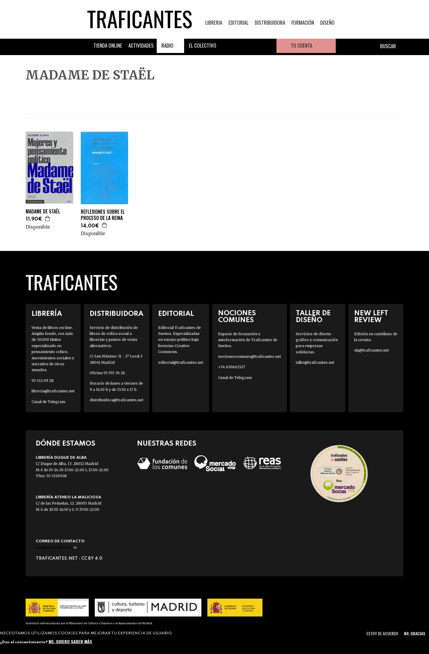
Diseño (327, 22)
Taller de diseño (313, 317)
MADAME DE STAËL (43, 211)
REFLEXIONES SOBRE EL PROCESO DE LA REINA (103, 215)
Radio (167, 45)
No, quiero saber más (70, 641)
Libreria (213, 22)
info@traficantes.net (56, 547)
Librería (47, 313)
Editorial (238, 22)
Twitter (241, 46)
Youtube (269, 46)
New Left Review (371, 317)
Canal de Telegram (48, 401)
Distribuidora (270, 22)
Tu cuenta (301, 45)
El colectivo (202, 45)
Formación (302, 22)
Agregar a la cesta (47, 218)
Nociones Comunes (237, 317)
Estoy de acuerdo (382, 633)
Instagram (255, 46)
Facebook (226, 46)
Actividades (141, 45)
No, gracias (414, 633)
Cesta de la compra (325, 46)
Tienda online (108, 45)
